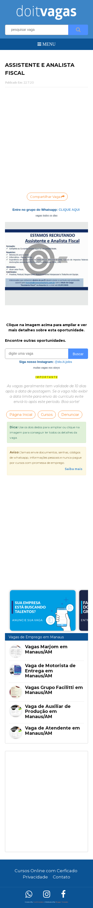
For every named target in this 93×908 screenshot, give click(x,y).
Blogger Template (62, 902)
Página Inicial (20, 414)
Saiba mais (73, 469)
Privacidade (35, 876)
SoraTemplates (38, 902)
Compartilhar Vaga (47, 197)
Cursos (47, 414)
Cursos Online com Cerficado (46, 870)
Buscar (78, 354)
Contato (61, 876)
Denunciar (70, 414)
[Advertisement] (46, 801)
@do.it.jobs (63, 362)
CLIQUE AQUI (69, 210)
